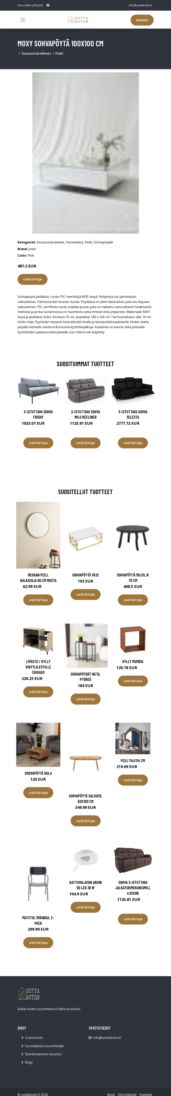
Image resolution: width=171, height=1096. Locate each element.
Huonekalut (74, 242)
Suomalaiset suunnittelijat (44, 1046)
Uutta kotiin (34, 1037)
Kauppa (142, 20)
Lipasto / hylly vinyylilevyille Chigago (38, 667)
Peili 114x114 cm (133, 760)
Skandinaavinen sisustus (43, 1054)
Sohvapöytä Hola (38, 773)
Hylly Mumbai (132, 661)
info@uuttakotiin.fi (140, 5)
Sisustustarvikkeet (36, 53)
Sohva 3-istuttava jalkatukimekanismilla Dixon (132, 888)
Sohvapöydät (103, 242)
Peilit (59, 53)
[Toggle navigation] (23, 19)
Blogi (29, 1062)
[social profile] (48, 5)
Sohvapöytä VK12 (85, 574)
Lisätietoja (32, 279)
